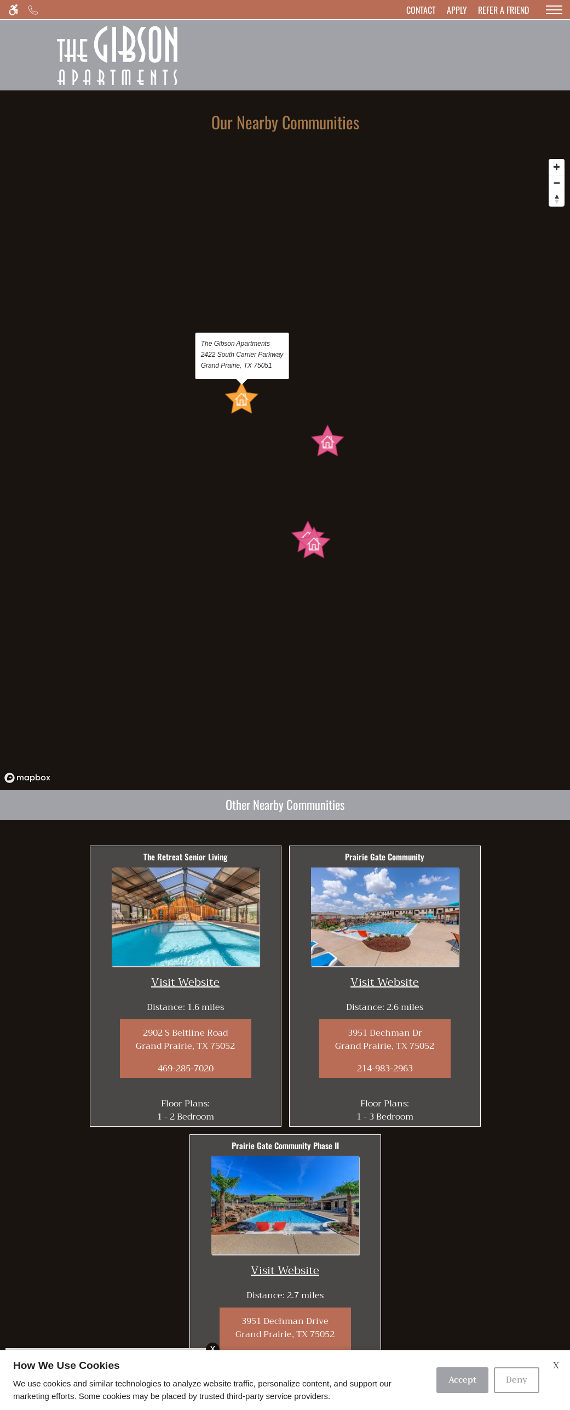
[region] (285, 470)
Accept (462, 1380)
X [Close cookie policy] (556, 1365)
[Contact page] (421, 9)
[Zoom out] (557, 183)
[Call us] (33, 9)
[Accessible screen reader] (13, 9)
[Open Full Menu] (554, 10)
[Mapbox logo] (27, 778)
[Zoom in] (557, 167)
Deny (516, 1380)
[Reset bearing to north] (557, 199)
